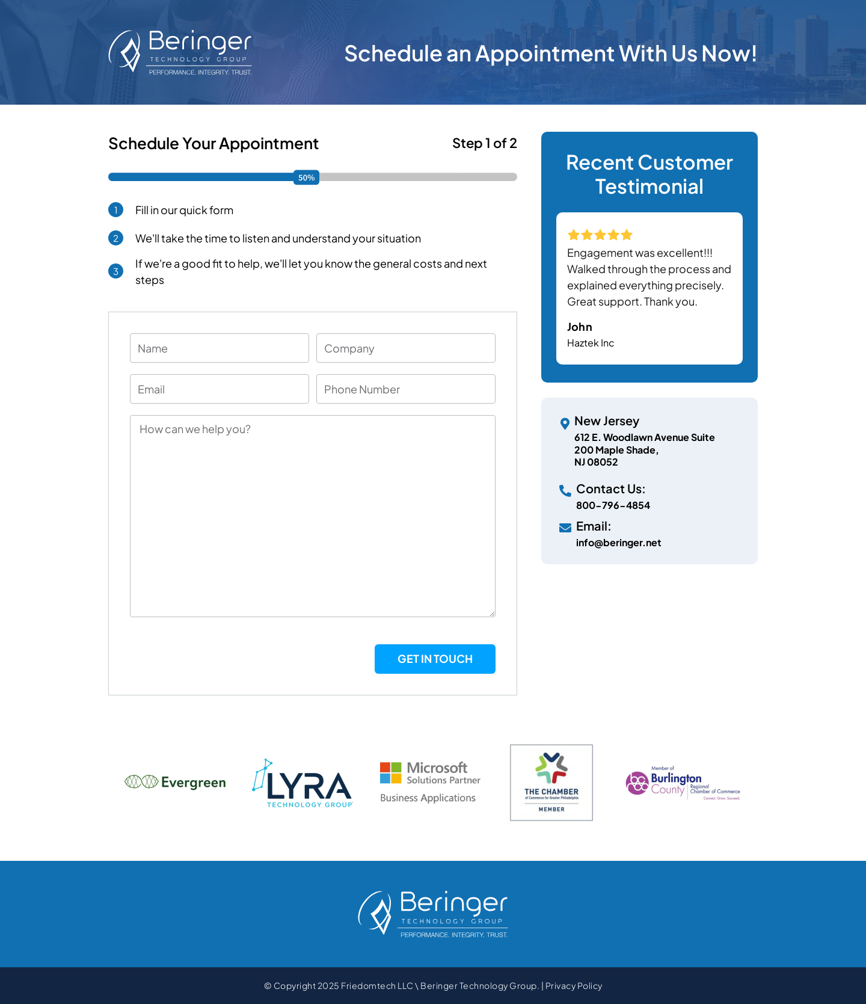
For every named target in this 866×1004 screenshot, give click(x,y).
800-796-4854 (613, 505)
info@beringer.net (619, 542)
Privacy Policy (574, 985)
